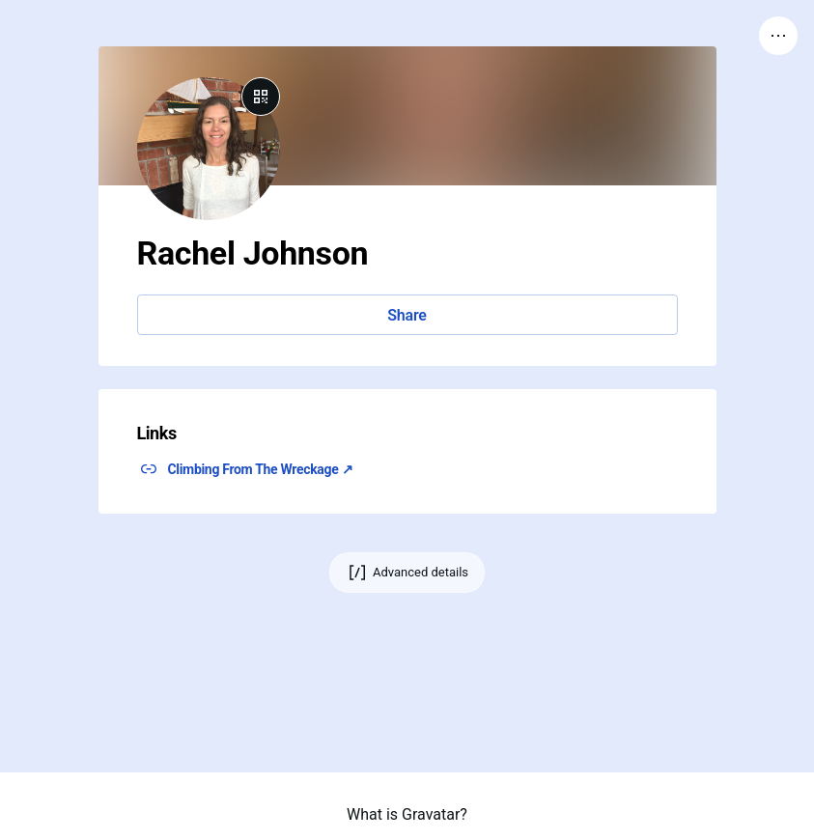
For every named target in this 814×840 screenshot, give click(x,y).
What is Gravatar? (407, 814)
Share (406, 315)
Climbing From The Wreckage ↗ (260, 469)
